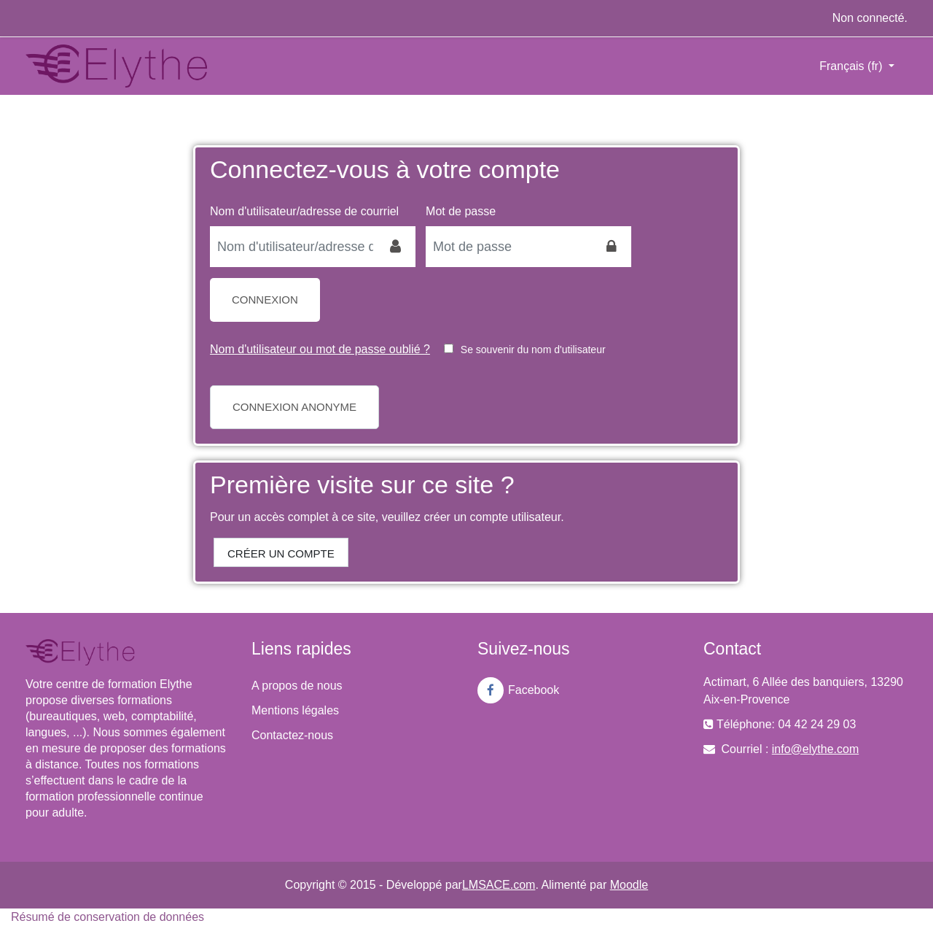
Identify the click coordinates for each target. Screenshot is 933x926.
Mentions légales (295, 710)
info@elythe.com (815, 749)
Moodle (629, 885)
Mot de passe (461, 211)
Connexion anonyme (294, 407)
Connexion (265, 299)
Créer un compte (281, 553)
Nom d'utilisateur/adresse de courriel (304, 211)
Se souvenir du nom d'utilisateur (533, 349)
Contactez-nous (292, 735)
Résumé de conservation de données (107, 917)
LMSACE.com (498, 885)
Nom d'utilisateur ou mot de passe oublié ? (320, 349)
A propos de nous (297, 685)
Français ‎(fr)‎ (852, 66)
